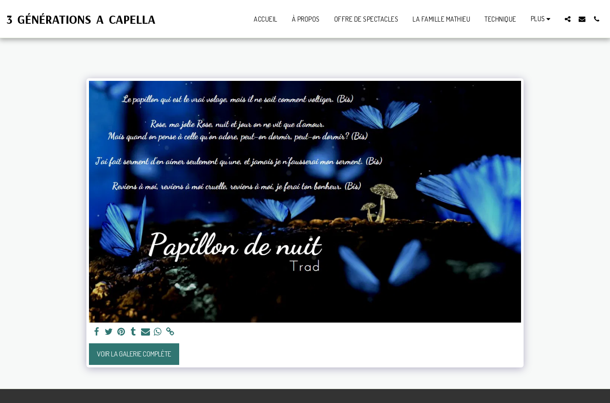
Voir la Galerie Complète (134, 353)
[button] (567, 18)
